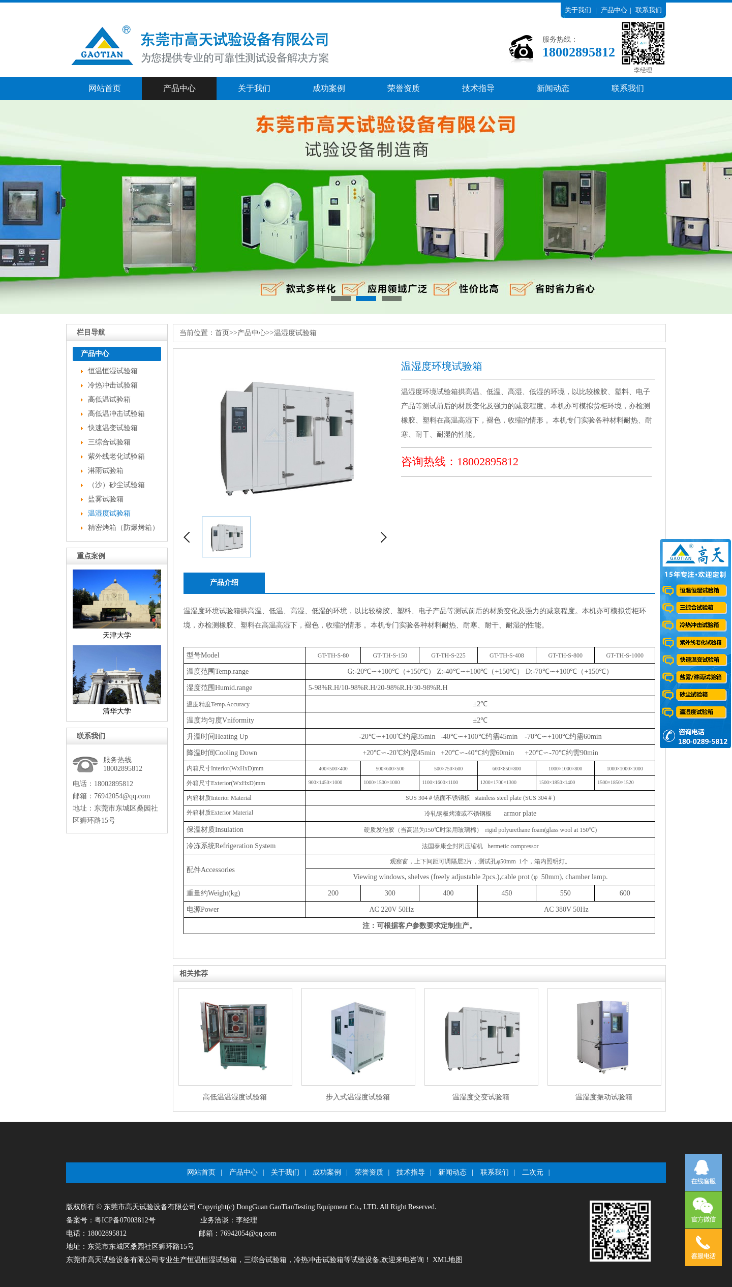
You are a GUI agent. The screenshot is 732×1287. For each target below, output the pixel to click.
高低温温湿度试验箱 (235, 1097)
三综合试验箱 (109, 442)
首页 (222, 333)
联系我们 (648, 10)
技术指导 (478, 88)
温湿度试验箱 (109, 513)
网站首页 (104, 88)
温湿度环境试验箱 (212, 611)
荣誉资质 (403, 88)
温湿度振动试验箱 (603, 1097)
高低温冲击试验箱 (116, 413)
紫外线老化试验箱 (116, 456)
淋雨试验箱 (106, 470)
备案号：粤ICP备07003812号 (111, 1220)
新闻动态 (553, 88)
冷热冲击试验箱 (113, 385)
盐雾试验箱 (106, 499)
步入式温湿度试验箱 (358, 1097)
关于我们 (578, 10)
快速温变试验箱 (113, 428)
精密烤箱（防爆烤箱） (123, 527)
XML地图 (448, 1260)
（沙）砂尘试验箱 (116, 485)
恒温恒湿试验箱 (113, 371)
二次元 (532, 1172)
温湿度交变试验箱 (480, 1097)
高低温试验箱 (109, 399)
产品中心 (614, 10)
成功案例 (329, 88)
